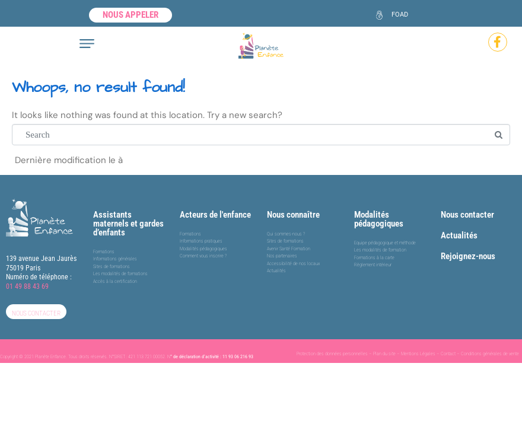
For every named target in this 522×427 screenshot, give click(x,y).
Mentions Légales (418, 353)
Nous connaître (293, 214)
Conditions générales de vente (490, 353)
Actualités (459, 235)
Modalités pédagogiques (378, 219)
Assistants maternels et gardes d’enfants (128, 223)
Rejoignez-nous (468, 256)
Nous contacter (467, 214)
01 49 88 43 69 (27, 286)
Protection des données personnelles (332, 353)
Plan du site (384, 353)
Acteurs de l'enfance (215, 214)
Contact (448, 353)
